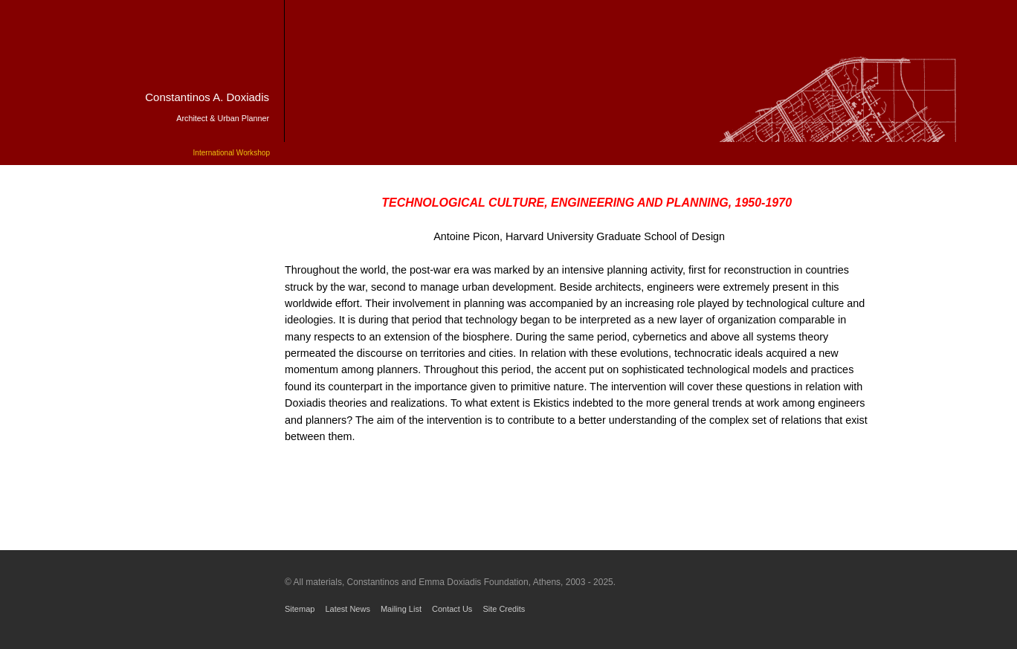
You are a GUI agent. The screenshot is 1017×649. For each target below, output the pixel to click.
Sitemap (299, 608)
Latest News (347, 608)
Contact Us (452, 608)
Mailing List (401, 608)
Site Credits (503, 608)
